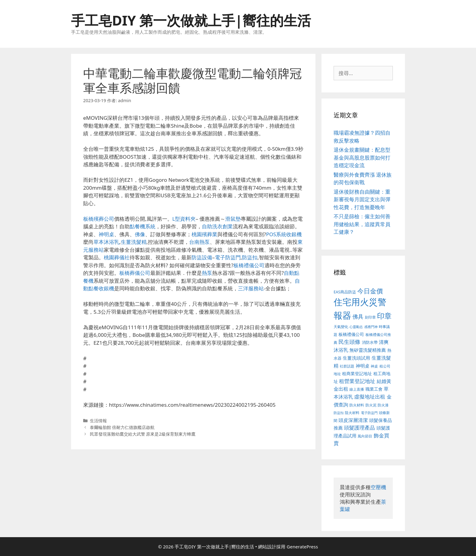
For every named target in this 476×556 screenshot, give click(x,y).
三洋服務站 (251, 288)
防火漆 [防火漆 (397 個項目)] (383, 405)
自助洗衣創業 (217, 226)
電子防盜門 (228, 257)
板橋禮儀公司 (248, 265)
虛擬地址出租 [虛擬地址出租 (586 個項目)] (369, 396)
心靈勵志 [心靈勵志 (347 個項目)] (356, 327)
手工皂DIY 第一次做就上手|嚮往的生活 (191, 20)
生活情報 (98, 420)
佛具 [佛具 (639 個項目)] (357, 316)
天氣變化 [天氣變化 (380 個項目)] (341, 326)
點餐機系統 (142, 226)
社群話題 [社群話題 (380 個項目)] (347, 366)
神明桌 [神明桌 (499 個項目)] (362, 366)
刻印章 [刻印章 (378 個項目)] (370, 317)
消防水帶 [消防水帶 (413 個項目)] (370, 342)
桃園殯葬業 (204, 234)
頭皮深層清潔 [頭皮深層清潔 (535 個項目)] (353, 420)
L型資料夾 (184, 218)
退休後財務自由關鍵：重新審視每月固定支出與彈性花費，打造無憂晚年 (362, 199)
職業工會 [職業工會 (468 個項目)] (373, 389)
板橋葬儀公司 (134, 272)
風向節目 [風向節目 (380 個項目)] (365, 435)
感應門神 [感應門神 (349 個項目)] (371, 327)
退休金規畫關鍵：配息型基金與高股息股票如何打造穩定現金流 (362, 157)
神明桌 (106, 234)
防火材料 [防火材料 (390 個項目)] (356, 405)
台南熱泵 (199, 241)
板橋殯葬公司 (98, 218)
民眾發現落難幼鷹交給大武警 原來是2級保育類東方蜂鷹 (142, 434)
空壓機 (378, 487)
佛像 (140, 234)
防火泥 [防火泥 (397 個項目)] (370, 405)
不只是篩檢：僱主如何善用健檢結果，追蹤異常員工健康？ (362, 224)
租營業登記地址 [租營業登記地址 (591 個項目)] (357, 381)
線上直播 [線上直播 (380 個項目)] (356, 389)
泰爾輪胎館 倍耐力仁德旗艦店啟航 (122, 427)
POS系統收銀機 (284, 234)
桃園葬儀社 (117, 257)
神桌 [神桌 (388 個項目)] (374, 366)
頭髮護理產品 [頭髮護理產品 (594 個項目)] (359, 427)
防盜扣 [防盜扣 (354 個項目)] (339, 412)
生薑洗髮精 (134, 241)
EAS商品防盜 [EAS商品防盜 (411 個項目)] (345, 292)
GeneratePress (302, 547)
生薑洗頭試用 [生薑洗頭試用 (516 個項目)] (356, 358)
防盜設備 (202, 257)
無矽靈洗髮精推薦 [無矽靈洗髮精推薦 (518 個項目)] (367, 350)
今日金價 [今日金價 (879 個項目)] (370, 290)
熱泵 (207, 272)
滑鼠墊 (233, 218)
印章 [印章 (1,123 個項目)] (384, 316)
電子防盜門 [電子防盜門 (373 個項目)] (369, 412)
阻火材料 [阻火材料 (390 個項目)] (352, 412)
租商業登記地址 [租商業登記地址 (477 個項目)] (357, 373)
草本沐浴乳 (106, 241)
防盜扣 (249, 257)
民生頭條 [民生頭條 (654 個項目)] (349, 341)
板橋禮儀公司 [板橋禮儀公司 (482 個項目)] (351, 334)
